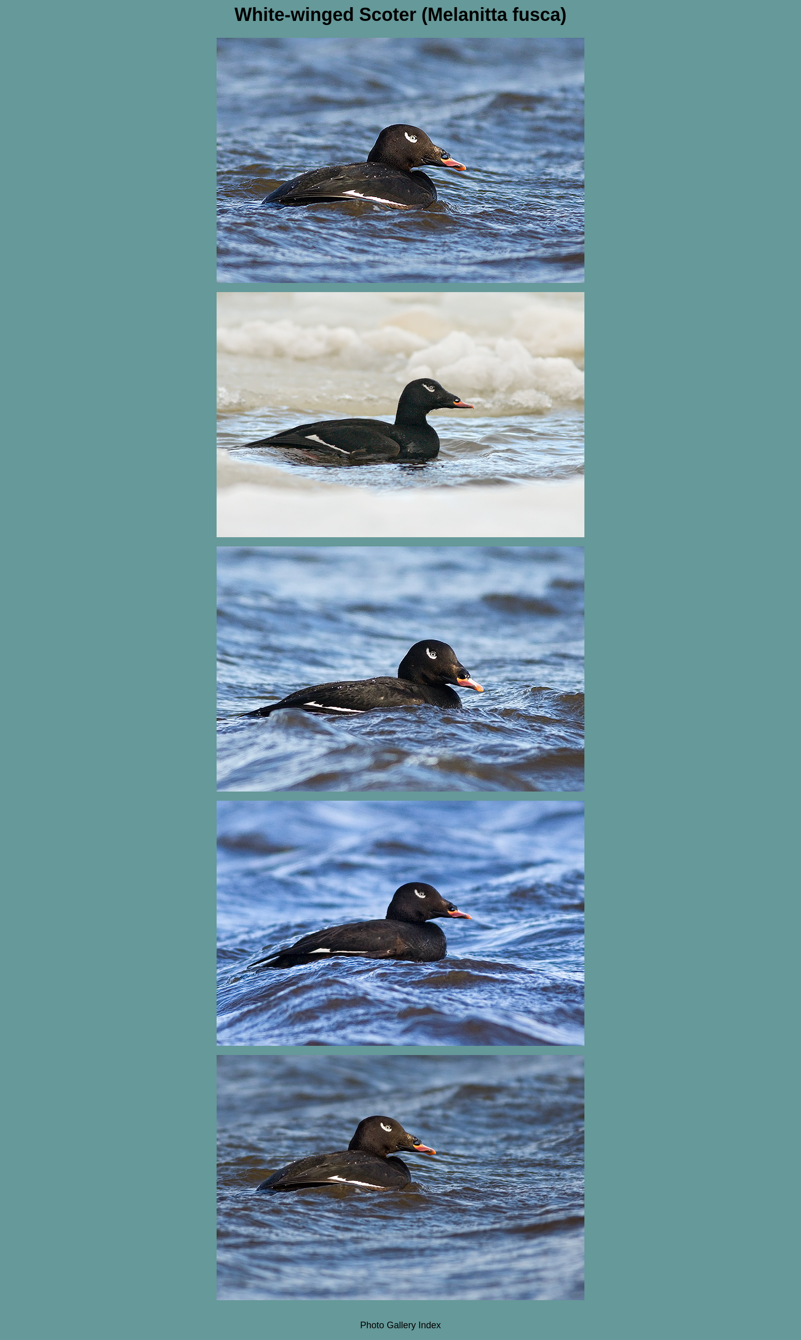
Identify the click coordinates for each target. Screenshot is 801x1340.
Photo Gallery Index (400, 1325)
